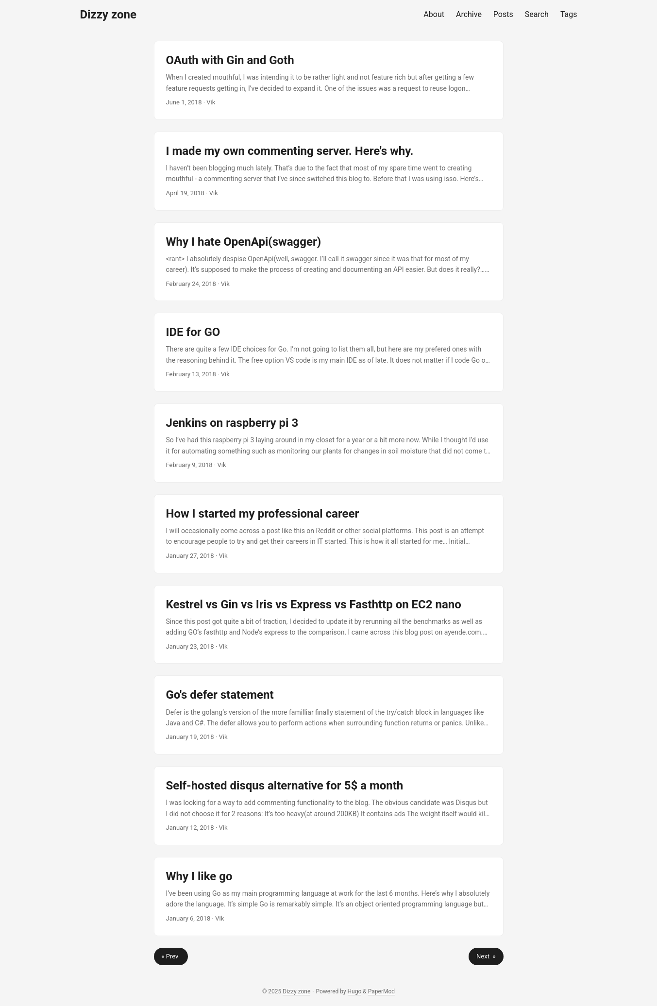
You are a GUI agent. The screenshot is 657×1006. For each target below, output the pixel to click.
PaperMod (381, 991)
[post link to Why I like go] (328, 896)
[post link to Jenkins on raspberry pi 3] (328, 443)
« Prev (171, 956)
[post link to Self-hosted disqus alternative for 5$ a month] (328, 806)
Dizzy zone (108, 14)
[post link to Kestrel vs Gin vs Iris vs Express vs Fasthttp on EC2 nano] (328, 625)
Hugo (355, 991)
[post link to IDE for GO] (328, 352)
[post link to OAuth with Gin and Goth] (328, 80)
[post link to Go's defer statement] (328, 715)
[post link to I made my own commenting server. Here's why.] (328, 171)
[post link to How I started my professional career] (328, 534)
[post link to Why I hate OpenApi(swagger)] (328, 262)
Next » (485, 956)
